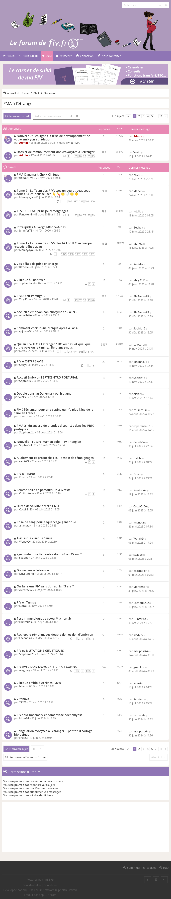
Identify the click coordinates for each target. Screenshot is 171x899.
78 (89, 215)
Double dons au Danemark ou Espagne (44, 393)
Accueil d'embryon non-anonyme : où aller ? (47, 312)
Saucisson (139, 699)
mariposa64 (140, 651)
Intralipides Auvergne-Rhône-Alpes (41, 227)
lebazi (23, 686)
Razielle (24, 267)
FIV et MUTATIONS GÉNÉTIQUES (40, 651)
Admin (23, 142)
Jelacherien (140, 571)
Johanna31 (140, 362)
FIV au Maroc (26, 474)
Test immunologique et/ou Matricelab (44, 618)
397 (75, 201)
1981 (77, 254)
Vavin (136, 152)
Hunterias (25, 622)
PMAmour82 (141, 296)
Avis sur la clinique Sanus (34, 538)
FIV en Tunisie (26, 602)
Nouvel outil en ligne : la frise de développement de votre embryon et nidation (52, 137)
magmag (24, 670)
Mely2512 (139, 280)
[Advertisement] (85, 827)
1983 (92, 254)
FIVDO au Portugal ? (31, 296)
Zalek (136, 175)
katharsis (139, 715)
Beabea (138, 227)
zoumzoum (26, 416)
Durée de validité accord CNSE (38, 506)
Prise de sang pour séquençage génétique (46, 522)
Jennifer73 (25, 230)
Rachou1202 (141, 603)
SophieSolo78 (27, 445)
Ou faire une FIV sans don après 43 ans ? (45, 586)
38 (84, 300)
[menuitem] (64, 56)
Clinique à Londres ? (31, 280)
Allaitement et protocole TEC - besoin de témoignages (55, 458)
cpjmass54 (25, 331)
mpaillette (25, 315)
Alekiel (23, 397)
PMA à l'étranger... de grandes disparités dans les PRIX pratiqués (54, 427)
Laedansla (25, 638)
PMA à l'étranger (18, 103)
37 (80, 300)
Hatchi (137, 458)
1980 (70, 254)
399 (87, 201)
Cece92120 (26, 509)
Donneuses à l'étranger (33, 570)
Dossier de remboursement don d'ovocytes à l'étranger (56, 152)
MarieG (138, 191)
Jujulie (137, 211)
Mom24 (24, 718)
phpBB (27, 890)
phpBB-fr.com (47, 895)
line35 (23, 738)
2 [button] (139, 116)
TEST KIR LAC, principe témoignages (42, 211)
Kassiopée (139, 490)
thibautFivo (26, 178)
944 (75, 351)
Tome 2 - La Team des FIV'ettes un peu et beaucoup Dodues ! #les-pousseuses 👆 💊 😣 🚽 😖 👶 (52, 192)
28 (89, 156)
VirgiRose (25, 299)
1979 (63, 254)
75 (75, 215)
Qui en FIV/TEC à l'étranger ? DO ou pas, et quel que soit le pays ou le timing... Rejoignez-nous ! (52, 346)
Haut (166, 867)
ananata (24, 525)
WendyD (24, 541)
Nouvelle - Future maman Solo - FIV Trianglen (49, 442)
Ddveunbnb (26, 574)
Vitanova (23, 699)
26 (80, 156)
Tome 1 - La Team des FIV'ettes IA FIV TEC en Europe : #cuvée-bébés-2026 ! (53, 245)
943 (70, 351)
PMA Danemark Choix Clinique (38, 174)
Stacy (22, 365)
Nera (22, 351)
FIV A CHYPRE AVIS (30, 361)
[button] (128, 116)
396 (70, 201)
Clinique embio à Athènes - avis (39, 683)
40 (93, 300)
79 (93, 215)
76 (80, 215)
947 (93, 351)
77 (84, 215)
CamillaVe (139, 442)
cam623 (24, 461)
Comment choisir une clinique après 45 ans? (47, 328)
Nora (22, 606)
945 (81, 351)
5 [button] (152, 116)
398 (81, 201)
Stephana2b (26, 432)
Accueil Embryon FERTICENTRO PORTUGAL (47, 377)
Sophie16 (139, 328)
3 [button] (143, 116)
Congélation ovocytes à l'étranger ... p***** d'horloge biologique (53, 732)
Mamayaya (26, 197)
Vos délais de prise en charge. (37, 264)
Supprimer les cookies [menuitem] (141, 867)
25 (75, 156)
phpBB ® (48, 879)
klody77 (138, 635)
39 (89, 300)
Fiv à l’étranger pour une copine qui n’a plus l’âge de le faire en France (53, 411)
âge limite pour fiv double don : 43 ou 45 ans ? (49, 554)
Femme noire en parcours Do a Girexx (43, 490)
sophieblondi (27, 283)
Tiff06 (23, 702)
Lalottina (139, 344)
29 (93, 156)
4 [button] (147, 116)
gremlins (138, 667)
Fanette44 (25, 214)
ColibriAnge (26, 493)
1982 (85, 254)
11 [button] (160, 116)
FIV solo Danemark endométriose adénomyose (49, 715)
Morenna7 (140, 587)
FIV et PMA (72, 142)
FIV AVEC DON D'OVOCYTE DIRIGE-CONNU (47, 667)
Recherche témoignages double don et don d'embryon (55, 634)
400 (93, 201)
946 (87, 351)
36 (75, 300)
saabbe (23, 557)
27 (84, 156)
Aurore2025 (26, 590)
